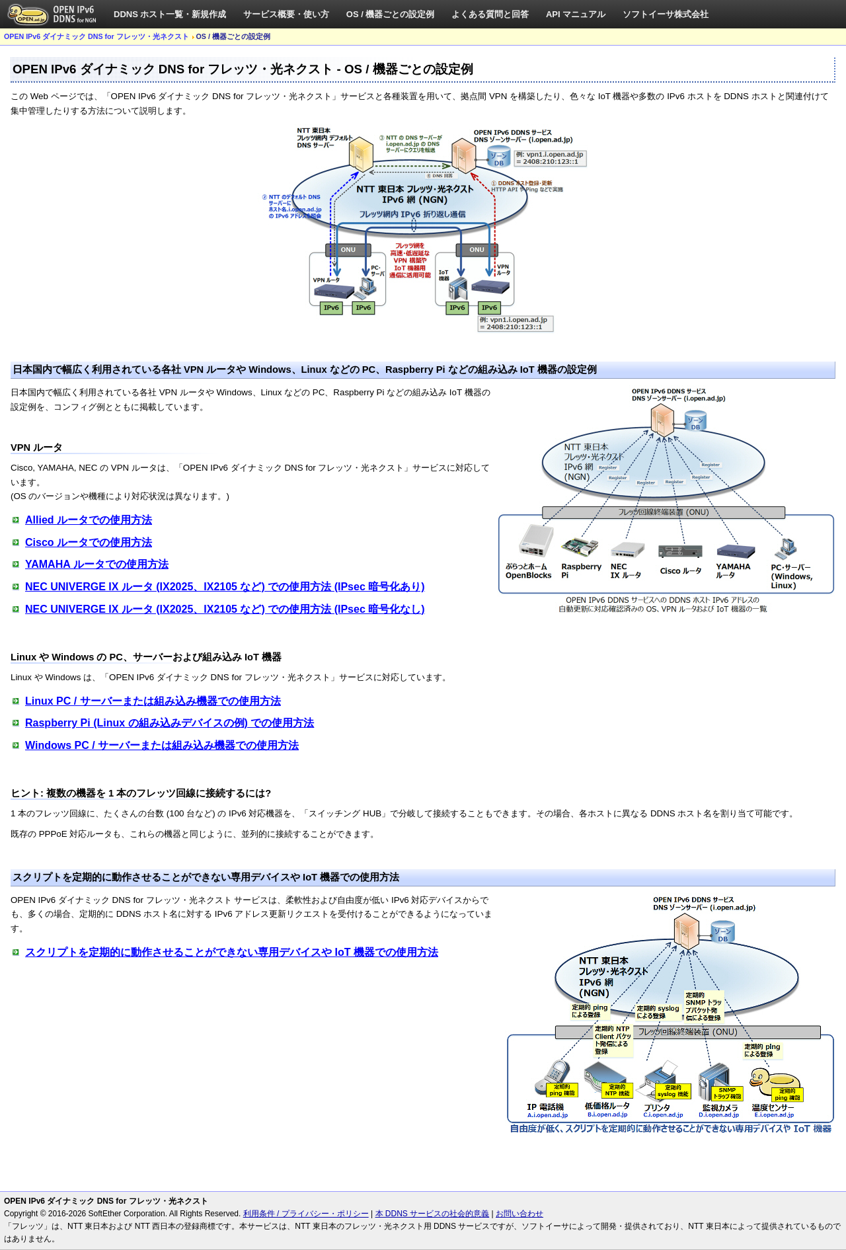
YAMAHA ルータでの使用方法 (97, 564)
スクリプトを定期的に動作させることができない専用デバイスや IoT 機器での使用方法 (231, 952)
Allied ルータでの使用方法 (88, 520)
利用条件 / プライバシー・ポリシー (306, 1213)
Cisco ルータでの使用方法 (88, 542)
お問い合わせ (519, 1213)
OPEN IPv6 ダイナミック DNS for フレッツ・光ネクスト (96, 36)
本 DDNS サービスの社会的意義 (432, 1213)
